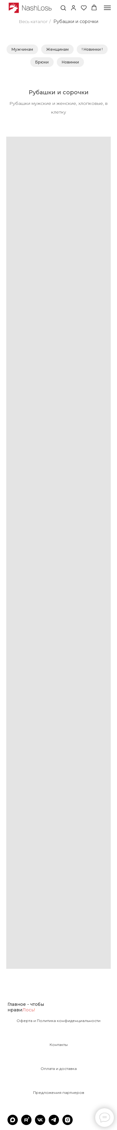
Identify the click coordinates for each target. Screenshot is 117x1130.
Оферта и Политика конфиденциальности (58, 1021)
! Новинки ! (92, 49)
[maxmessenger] (12, 1123)
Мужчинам (22, 49)
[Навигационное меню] (107, 8)
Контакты (59, 1045)
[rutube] (26, 1123)
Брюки (42, 62)
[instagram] (67, 1123)
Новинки (70, 62)
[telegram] (54, 1123)
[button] (63, 8)
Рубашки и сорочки (75, 21)
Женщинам (57, 49)
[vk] (40, 1123)
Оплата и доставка (59, 1069)
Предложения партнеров (58, 1093)
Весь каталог (33, 21)
